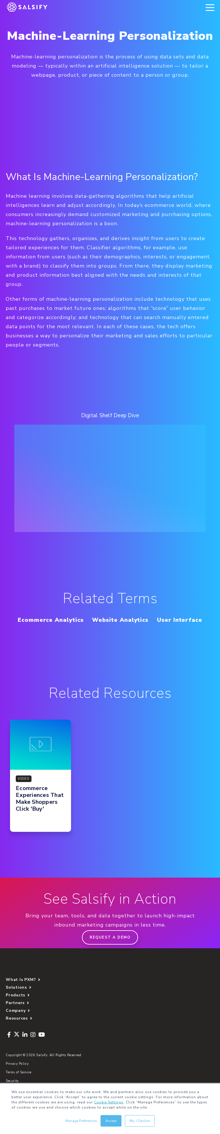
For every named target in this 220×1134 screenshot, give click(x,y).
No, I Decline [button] (140, 1121)
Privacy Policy (17, 1064)
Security (12, 1081)
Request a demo (110, 937)
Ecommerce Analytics (50, 620)
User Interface (179, 620)
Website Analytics (120, 620)
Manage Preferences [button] (81, 1121)
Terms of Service (19, 1072)
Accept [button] (111, 1121)
